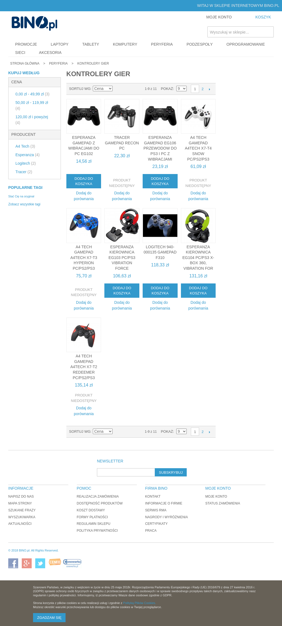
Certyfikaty (156, 524)
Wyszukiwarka (21, 517)
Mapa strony (20, 503)
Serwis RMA (155, 510)
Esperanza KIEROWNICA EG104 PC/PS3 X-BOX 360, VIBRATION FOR (198, 258)
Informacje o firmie (163, 503)
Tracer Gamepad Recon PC (122, 142)
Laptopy (59, 44)
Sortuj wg (80, 89)
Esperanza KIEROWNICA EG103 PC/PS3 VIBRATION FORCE (122, 258)
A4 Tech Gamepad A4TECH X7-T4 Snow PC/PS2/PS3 (198, 148)
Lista (137, 89)
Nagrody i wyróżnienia (166, 517)
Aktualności (20, 524)
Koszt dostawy (91, 510)
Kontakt (153, 496)
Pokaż (167, 89)
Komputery (125, 44)
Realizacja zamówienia (98, 496)
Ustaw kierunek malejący (118, 89)
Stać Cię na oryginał (21, 196)
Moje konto (216, 496)
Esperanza (27, 155)
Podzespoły (199, 44)
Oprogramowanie (245, 44)
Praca (150, 531)
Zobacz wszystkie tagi (24, 204)
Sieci (20, 52)
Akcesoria (50, 52)
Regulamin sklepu (93, 524)
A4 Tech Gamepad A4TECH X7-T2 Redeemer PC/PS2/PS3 (83, 367)
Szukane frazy (22, 510)
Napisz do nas (21, 496)
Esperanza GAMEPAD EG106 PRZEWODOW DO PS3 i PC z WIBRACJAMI (160, 148)
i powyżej (31, 120)
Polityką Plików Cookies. (139, 603)
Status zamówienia (222, 503)
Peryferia (162, 44)
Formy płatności (92, 517)
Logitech (25, 163)
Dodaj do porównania (84, 196)
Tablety (90, 44)
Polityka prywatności (97, 531)
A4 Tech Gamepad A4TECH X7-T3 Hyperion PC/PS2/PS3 (83, 258)
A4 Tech (25, 146)
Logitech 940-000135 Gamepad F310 (160, 252)
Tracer (23, 172)
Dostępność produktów (100, 503)
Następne (209, 89)
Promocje (26, 44)
